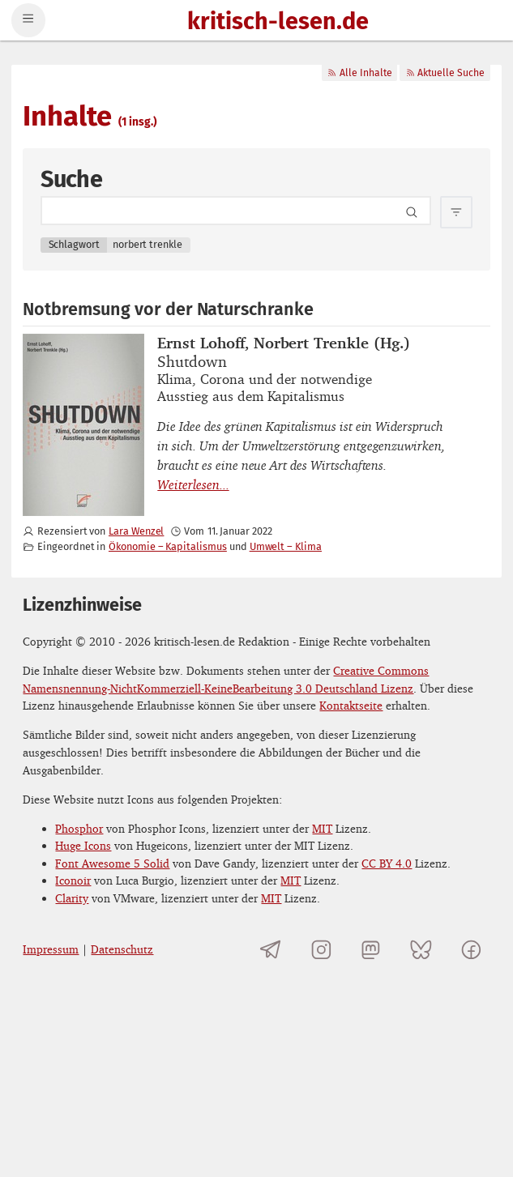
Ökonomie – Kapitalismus (168, 546)
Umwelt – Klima (286, 546)
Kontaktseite (351, 705)
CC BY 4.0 (386, 863)
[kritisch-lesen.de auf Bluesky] (421, 949)
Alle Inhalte (359, 73)
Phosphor (79, 828)
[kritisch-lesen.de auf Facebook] (470, 949)
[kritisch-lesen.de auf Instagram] (321, 949)
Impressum (51, 949)
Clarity (71, 898)
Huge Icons (83, 845)
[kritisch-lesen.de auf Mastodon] (371, 949)
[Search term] (236, 210)
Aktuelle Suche (445, 73)
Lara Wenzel (136, 531)
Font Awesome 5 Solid (112, 863)
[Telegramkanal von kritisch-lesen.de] (271, 949)
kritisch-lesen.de (278, 22)
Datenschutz (122, 949)
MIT (322, 828)
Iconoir (73, 880)
